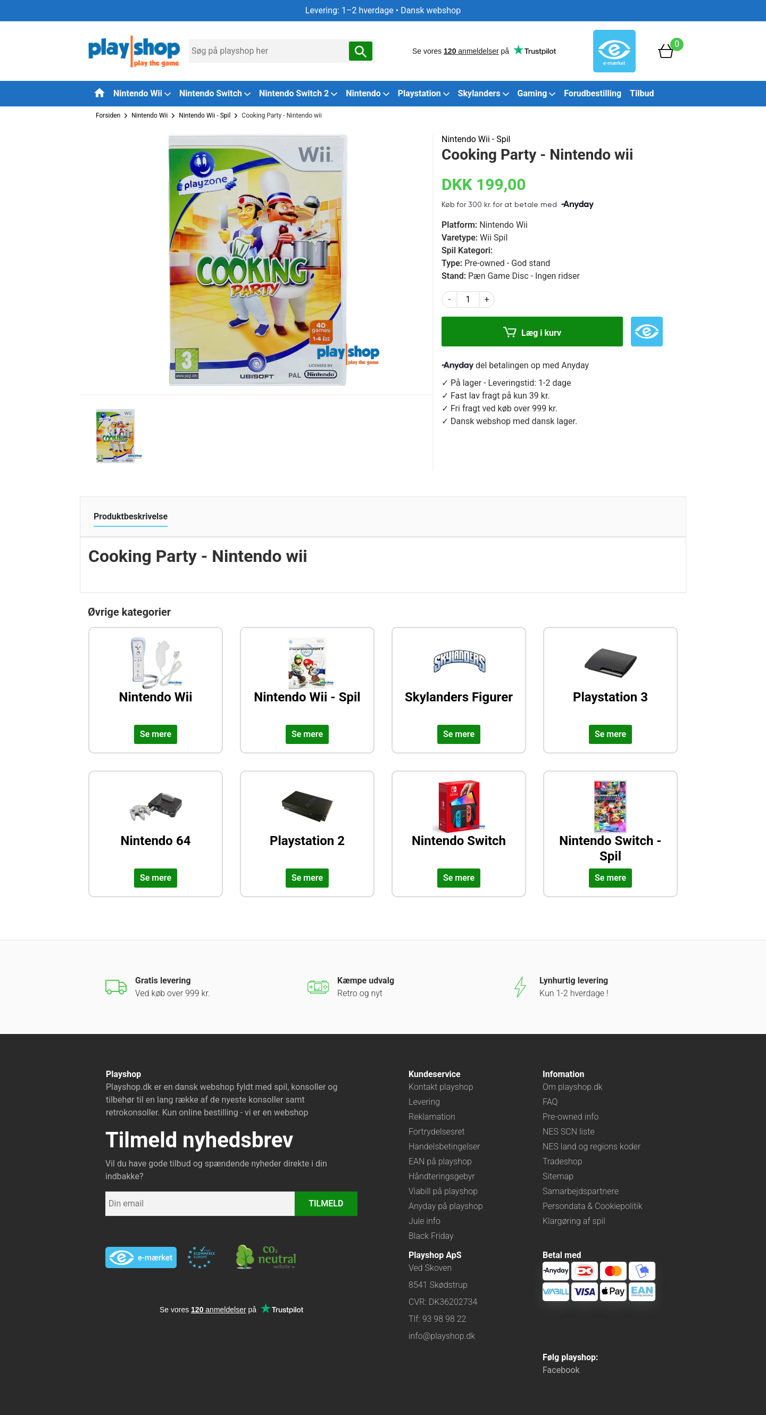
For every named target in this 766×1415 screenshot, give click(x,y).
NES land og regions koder (591, 1146)
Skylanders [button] (483, 93)
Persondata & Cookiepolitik (593, 1206)
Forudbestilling (592, 93)
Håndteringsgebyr (442, 1176)
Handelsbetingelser (444, 1146)
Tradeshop (562, 1161)
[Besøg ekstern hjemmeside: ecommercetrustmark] (201, 1257)
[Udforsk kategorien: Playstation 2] (307, 822)
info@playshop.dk (442, 1336)
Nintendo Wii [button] (142, 93)
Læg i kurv (532, 334)
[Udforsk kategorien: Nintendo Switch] (459, 822)
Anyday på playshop (446, 1206)
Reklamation (432, 1117)
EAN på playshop (440, 1161)
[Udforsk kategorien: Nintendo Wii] (155, 678)
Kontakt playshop (441, 1087)
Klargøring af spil (574, 1221)
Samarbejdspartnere (581, 1191)
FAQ (550, 1102)
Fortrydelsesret (437, 1132)
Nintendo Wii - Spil (204, 115)
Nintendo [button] (367, 93)
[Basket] (666, 50)
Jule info (424, 1221)
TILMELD (326, 1203)
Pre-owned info (570, 1117)
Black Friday (431, 1236)
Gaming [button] (537, 93)
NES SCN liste (569, 1132)
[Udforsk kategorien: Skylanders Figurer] (459, 678)
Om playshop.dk (573, 1087)
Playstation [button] (423, 93)
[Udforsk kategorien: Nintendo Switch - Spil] (610, 822)
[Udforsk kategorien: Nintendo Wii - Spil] (307, 678)
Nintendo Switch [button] (215, 93)
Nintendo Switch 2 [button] (298, 93)
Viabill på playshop (443, 1191)
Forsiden (108, 115)
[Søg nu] (360, 51)
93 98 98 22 (444, 1319)
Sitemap (558, 1176)
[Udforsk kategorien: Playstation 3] (610, 678)
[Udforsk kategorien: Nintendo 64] (155, 822)
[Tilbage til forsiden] (99, 92)
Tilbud (642, 93)
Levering (424, 1102)
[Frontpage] (134, 50)
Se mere (155, 734)
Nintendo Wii (149, 115)
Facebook (561, 1370)
